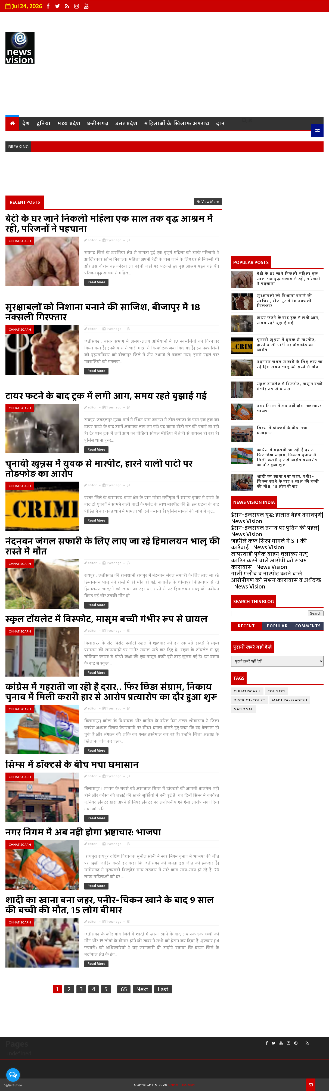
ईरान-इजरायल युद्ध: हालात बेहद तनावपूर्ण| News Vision (277, 518)
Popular (277, 626)
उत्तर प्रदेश (126, 123)
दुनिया (43, 123)
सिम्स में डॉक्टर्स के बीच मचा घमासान (72, 765)
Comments (308, 626)
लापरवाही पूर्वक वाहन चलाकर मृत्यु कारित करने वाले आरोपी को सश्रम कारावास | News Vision (269, 560)
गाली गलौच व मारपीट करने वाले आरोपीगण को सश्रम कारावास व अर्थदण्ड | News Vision (276, 580)
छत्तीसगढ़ (98, 123)
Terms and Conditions (261, 17)
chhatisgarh (20, 241)
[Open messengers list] (13, 1075)
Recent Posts (25, 202)
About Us (106, 17)
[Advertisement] (224, 70)
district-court (249, 700)
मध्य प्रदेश (68, 123)
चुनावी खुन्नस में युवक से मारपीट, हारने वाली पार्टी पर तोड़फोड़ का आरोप (99, 469)
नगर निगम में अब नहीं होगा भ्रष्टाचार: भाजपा (83, 832)
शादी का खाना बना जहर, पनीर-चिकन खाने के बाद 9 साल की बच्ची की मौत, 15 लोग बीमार (109, 905)
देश (26, 123)
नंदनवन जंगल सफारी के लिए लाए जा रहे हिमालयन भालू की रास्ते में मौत (112, 546)
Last (163, 989)
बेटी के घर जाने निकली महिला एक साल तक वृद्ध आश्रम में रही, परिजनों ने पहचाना (109, 224)
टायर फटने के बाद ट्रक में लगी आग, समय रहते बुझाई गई (106, 396)
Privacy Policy (178, 17)
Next (142, 989)
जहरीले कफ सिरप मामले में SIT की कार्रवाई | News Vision (269, 544)
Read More (96, 282)
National (243, 709)
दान (220, 123)
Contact (214, 17)
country (277, 691)
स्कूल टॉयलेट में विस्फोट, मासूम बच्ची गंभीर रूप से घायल (106, 619)
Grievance (139, 17)
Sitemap (308, 17)
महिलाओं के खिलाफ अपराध (177, 123)
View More (210, 201)
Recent (246, 626)
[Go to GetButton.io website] (13, 1085)
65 (124, 989)
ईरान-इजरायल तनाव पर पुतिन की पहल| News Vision (275, 531)
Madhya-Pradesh (289, 700)
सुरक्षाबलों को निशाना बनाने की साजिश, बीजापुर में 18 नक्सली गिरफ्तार (102, 312)
